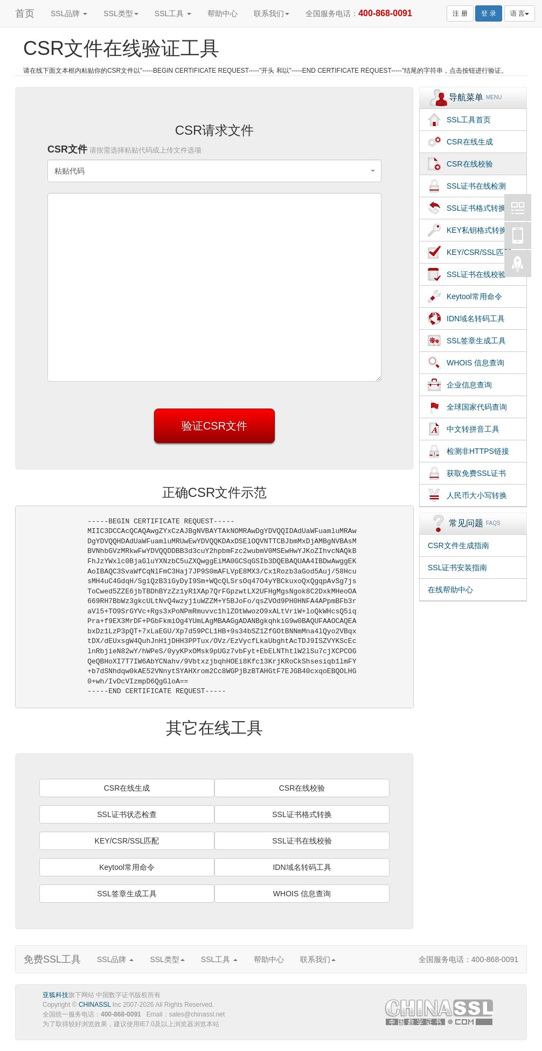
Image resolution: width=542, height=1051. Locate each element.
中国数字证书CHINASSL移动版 (517, 235)
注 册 (460, 13)
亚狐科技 (55, 995)
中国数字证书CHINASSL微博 (517, 207)
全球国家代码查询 (477, 407)
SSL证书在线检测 (476, 186)
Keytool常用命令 (127, 867)
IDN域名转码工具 (302, 867)
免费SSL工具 (52, 959)
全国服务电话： (358, 13)
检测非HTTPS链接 (478, 451)
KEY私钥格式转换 (477, 230)
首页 (24, 13)
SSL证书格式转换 (301, 814)
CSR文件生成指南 (458, 545)
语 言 (519, 13)
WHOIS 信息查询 (302, 893)
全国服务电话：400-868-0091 (468, 959)
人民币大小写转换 (477, 495)
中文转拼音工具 (473, 429)
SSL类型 (120, 13)
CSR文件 (124, 149)
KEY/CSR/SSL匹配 (127, 840)
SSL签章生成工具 (126, 893)
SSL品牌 (69, 13)
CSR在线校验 (302, 788)
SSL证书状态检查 (126, 814)
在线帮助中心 (450, 589)
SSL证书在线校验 (301, 840)
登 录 (488, 13)
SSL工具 (173, 13)
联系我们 (271, 13)
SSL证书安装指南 (457, 567)
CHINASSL (95, 1004)
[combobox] (214, 171)
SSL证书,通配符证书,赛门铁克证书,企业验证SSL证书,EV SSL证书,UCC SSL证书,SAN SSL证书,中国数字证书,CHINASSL (440, 1014)
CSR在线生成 (127, 788)
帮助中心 (222, 13)
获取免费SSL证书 (476, 473)
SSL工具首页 (469, 119)
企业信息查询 (469, 385)
